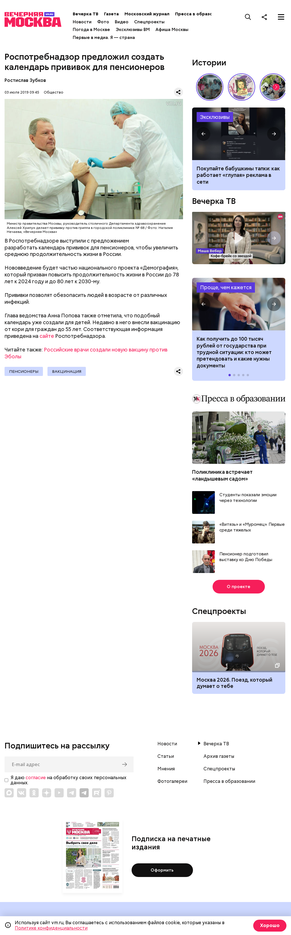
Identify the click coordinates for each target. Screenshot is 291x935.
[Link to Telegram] (71, 792)
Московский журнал (146, 14)
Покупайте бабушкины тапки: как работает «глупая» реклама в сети (238, 175)
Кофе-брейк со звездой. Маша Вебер (238, 238)
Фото (103, 22)
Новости (82, 22)
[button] (276, 87)
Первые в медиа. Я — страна (104, 37)
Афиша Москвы (171, 29)
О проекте (238, 586)
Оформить (162, 870)
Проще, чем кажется (225, 287)
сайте (47, 336)
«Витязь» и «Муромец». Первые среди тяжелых (252, 527)
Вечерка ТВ (85, 14)
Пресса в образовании (200, 14)
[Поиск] (248, 16)
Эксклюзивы (215, 117)
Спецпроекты (149, 22)
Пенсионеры (23, 371)
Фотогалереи (172, 781)
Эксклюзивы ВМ (133, 29)
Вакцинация (66, 371)
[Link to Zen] (46, 792)
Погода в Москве (91, 29)
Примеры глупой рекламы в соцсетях (238, 133)
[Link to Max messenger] (9, 792)
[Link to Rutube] (96, 792)
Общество (53, 92)
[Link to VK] (21, 792)
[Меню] (281, 16)
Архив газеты (218, 756)
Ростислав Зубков (25, 80)
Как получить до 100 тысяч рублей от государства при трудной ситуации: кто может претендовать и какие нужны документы (238, 304)
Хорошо (270, 925)
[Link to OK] (34, 792)
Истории (209, 63)
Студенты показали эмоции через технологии (248, 497)
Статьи (165, 756)
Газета (111, 14)
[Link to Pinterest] (109, 792)
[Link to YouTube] (59, 792)
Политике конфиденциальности (51, 928)
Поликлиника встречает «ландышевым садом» (222, 475)
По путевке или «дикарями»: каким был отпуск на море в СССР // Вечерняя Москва (209, 87)
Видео (121, 22)
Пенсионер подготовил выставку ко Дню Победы (245, 556)
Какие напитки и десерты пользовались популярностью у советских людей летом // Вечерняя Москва (241, 87)
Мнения (166, 769)
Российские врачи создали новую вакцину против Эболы (86, 353)
